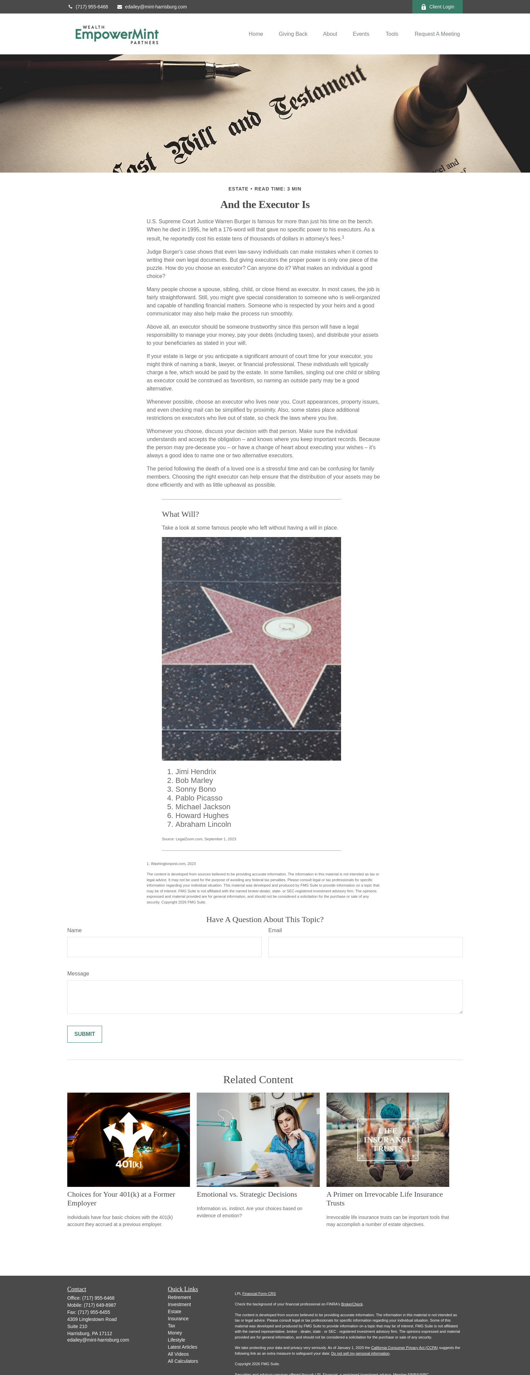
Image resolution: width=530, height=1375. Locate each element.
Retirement (179, 1297)
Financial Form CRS (259, 1294)
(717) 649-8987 (100, 1305)
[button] (256, 34)
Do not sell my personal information (360, 1353)
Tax (171, 1325)
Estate (175, 1311)
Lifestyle (176, 1340)
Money (175, 1332)
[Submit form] (84, 1034)
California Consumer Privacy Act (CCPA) (404, 1348)
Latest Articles (182, 1347)
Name (74, 930)
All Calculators (183, 1361)
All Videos (178, 1354)
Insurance (178, 1318)
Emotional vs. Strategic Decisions (247, 1194)
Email (275, 930)
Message (78, 973)
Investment (179, 1304)
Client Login (437, 7)
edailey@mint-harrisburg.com (152, 6)
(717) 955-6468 (87, 6)
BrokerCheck (352, 1304)
